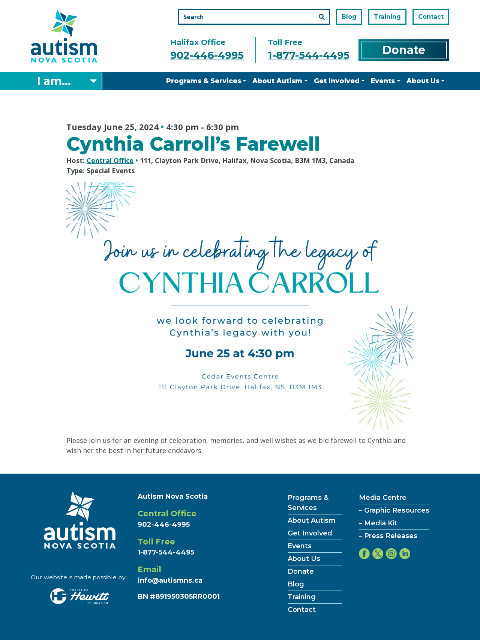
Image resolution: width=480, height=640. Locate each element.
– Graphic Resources (394, 510)
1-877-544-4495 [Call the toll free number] (309, 55)
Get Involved (337, 81)
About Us (423, 81)
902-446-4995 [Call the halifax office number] (207, 55)
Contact (431, 16)
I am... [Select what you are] (54, 81)
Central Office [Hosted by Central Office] (110, 160)
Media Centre (382, 497)
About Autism (277, 81)
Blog (349, 16)
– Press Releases (388, 536)
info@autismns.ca (170, 580)
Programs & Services (203, 81)
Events (383, 81)
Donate (403, 50)
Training (387, 16)
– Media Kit (378, 523)
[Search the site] (254, 17)
